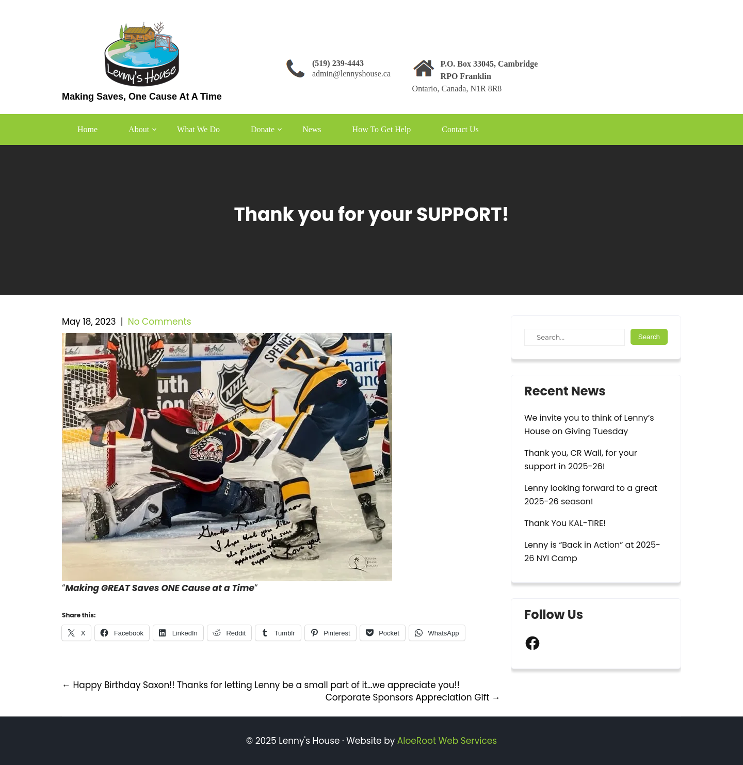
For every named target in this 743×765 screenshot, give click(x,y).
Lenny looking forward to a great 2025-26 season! (590, 494)
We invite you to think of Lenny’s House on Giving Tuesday (589, 424)
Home (87, 129)
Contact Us (460, 129)
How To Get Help (381, 129)
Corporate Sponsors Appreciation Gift (413, 697)
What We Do (198, 129)
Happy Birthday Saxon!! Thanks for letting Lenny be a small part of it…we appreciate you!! (261, 685)
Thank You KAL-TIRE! (565, 523)
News (311, 129)
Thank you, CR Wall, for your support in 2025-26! (580, 459)
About (138, 129)
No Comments (159, 321)
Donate (262, 129)
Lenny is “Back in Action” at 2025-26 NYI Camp (592, 551)
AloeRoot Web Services (447, 741)
